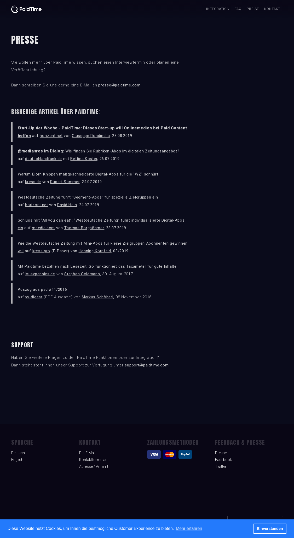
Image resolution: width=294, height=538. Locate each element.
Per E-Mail (87, 453)
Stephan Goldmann (82, 274)
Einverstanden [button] (270, 528)
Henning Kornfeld (95, 251)
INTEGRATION (217, 9)
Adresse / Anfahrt (93, 466)
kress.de (33, 181)
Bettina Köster (83, 158)
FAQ (238, 9)
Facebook (223, 460)
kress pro (41, 251)
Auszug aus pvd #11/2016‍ (42, 289)
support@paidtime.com (147, 365)
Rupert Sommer (64, 181)
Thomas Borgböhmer (84, 228)
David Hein (67, 204)
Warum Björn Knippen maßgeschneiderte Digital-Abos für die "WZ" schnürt (88, 174)
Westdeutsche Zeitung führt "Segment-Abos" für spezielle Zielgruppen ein (88, 197)
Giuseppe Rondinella (91, 135)
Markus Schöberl (97, 297)
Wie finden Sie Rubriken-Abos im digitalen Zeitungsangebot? (99, 151)
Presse (221, 453)
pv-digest (33, 297)
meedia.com (43, 228)
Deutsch (18, 453)
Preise (253, 9)
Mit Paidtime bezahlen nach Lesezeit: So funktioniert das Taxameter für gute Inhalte (97, 266)
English (17, 460)
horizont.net (51, 135)
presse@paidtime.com (119, 85)
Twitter (220, 466)
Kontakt (272, 9)
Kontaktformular (93, 460)
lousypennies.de (40, 274)
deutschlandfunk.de (43, 158)
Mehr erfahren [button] (189, 528)
